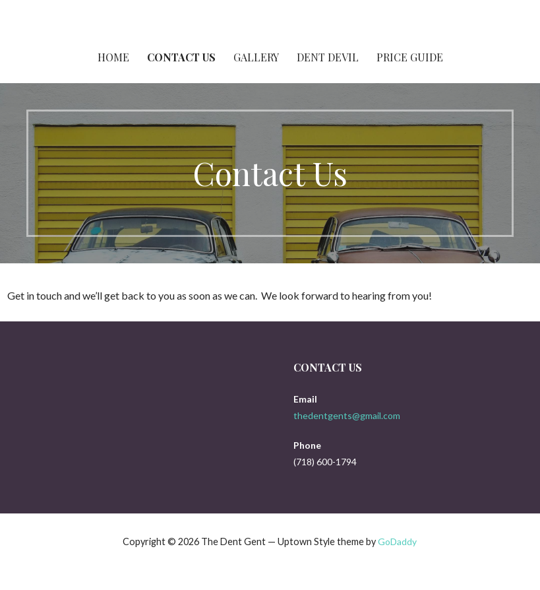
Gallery (256, 57)
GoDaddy (397, 541)
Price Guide (409, 57)
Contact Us (181, 57)
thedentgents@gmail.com (346, 415)
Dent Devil (328, 57)
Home (113, 57)
